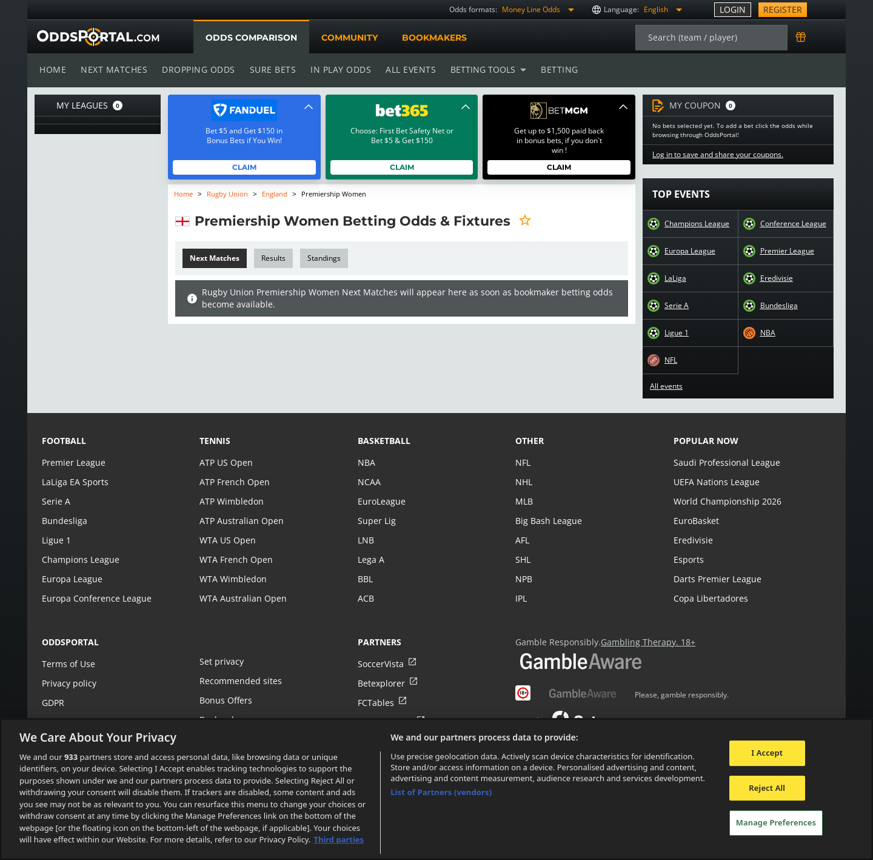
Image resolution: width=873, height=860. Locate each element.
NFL (671, 360)
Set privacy (220, 661)
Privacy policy (68, 683)
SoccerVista (380, 664)
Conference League (793, 224)
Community (349, 37)
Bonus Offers (225, 700)
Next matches (113, 69)
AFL (522, 540)
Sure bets (270, 69)
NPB (523, 579)
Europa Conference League (95, 598)
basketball (384, 440)
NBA (767, 333)
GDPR (53, 702)
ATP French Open (233, 482)
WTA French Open (234, 559)
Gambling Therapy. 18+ (643, 642)
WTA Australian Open (241, 598)
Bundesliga (779, 306)
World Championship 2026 (726, 501)
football (64, 440)
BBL (365, 579)
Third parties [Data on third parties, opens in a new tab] (338, 839)
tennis (214, 440)
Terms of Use (68, 664)
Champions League (696, 224)
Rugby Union (227, 193)
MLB (524, 501)
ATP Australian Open (240, 520)
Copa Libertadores (710, 598)
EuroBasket (696, 520)
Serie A (676, 306)
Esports (688, 559)
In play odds (337, 69)
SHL (522, 559)
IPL (521, 598)
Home (52, 69)
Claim (244, 167)
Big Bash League (547, 520)
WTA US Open (227, 540)
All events (407, 69)
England (274, 193)
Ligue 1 (676, 333)
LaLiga (675, 278)
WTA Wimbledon (232, 579)
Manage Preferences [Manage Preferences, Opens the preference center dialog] (776, 822)
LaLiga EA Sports (74, 482)
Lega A (371, 559)
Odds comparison (251, 37)
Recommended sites (239, 681)
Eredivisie (776, 278)
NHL (523, 482)
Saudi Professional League (725, 462)
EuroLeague (381, 501)
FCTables (375, 702)
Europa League (689, 251)
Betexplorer (381, 683)
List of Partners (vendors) (441, 792)
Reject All (767, 787)
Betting (553, 69)
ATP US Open (225, 462)
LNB (366, 540)
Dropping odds (196, 69)
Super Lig (376, 520)
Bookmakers (434, 37)
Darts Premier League (717, 579)
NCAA (369, 482)
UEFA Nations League (716, 482)
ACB (366, 598)
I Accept (767, 752)
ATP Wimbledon (231, 501)
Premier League (787, 251)
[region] (436, 789)
